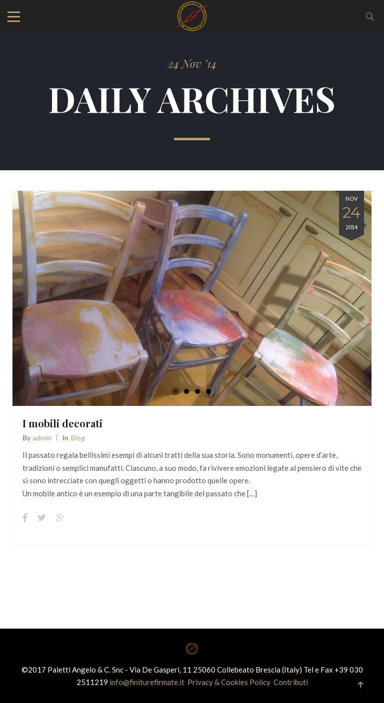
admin (42, 437)
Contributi (291, 682)
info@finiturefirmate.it (148, 682)
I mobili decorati (62, 423)
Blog (78, 437)
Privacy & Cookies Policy (229, 682)
